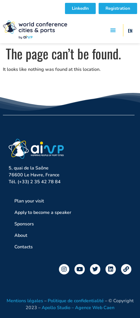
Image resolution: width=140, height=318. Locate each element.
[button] (113, 30)
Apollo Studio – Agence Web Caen (78, 308)
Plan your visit (30, 201)
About (22, 235)
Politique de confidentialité (76, 301)
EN (130, 30)
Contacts (23, 247)
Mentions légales (25, 301)
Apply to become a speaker (42, 212)
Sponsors (24, 224)
